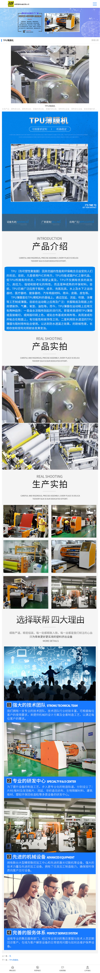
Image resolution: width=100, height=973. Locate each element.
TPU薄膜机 (13, 960)
